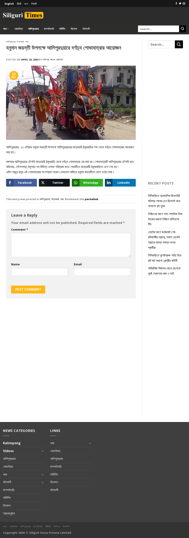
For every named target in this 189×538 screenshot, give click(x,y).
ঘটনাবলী (86, 29)
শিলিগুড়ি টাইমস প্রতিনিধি (53, 59)
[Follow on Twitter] (180, 3)
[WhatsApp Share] (87, 183)
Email (78, 264)
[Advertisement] (139, 14)
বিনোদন (74, 29)
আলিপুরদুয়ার (33, 29)
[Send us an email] (184, 3)
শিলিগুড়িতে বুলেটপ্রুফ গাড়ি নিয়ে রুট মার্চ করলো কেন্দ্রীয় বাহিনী (164, 258)
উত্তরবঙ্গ (20, 41)
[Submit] (182, 28)
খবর (6, 29)
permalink (91, 199)
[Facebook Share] (21, 183)
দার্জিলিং (62, 29)
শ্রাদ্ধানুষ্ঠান (9, 513)
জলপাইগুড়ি (49, 29)
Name (15, 264)
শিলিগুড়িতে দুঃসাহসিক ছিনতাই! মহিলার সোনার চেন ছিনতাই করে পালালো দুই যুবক (164, 200)
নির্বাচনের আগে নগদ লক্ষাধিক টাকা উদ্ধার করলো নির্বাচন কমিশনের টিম (165, 219)
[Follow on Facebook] (176, 3)
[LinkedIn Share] (120, 183)
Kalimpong (12, 443)
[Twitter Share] (54, 183)
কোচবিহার (18, 29)
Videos (8, 451)
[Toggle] (42, 450)
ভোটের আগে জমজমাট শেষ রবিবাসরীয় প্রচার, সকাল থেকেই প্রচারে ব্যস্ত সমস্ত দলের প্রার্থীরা (164, 240)
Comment (19, 229)
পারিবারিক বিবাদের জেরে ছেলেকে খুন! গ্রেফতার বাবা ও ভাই (164, 271)
